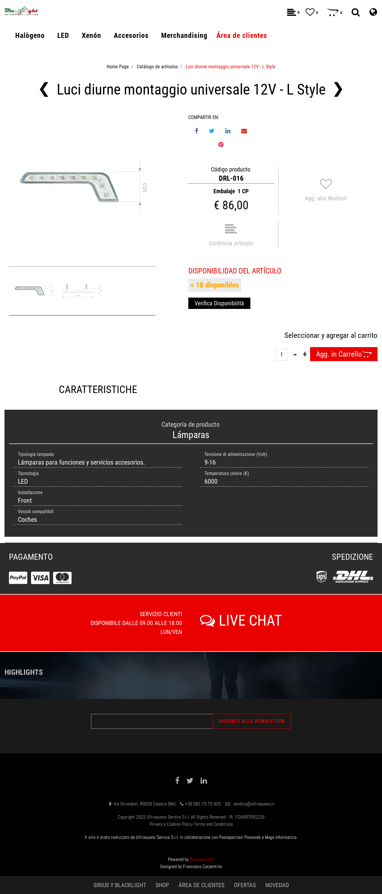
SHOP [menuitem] (162, 885)
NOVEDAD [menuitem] (277, 885)
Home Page (118, 66)
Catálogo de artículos (157, 66)
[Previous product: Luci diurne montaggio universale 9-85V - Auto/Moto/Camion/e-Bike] (44, 89)
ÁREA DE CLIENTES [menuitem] (201, 885)
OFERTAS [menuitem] (245, 885)
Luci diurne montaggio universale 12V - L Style (230, 66)
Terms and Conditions (213, 824)
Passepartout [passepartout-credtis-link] (202, 859)
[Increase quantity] (305, 354)
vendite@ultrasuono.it (253, 804)
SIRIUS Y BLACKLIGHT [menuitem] (119, 885)
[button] (82, 187)
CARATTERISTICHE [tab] (98, 389)
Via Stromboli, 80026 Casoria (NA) (144, 804)
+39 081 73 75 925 (203, 804)
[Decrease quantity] (295, 354)
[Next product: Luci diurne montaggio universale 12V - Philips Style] (338, 89)
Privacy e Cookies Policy (171, 824)
